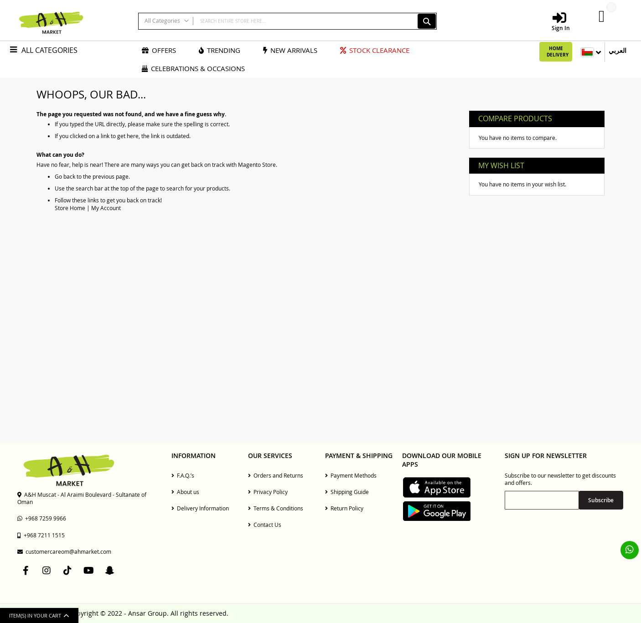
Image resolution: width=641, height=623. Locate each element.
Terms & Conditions (275, 508)
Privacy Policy (268, 491)
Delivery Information (200, 508)
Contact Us (264, 524)
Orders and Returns (275, 475)
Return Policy (344, 508)
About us (185, 491)
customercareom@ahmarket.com (64, 551)
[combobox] (287, 21)
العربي (617, 50)
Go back (65, 176)
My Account (106, 207)
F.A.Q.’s (182, 475)
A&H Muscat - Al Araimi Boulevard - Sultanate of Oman (81, 498)
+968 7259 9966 (41, 518)
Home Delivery (558, 51)
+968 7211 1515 (41, 535)
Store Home (70, 207)
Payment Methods (351, 475)
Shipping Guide (347, 491)
